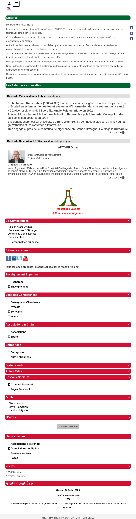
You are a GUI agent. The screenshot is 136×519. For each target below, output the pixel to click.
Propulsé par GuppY (50, 518)
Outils (68, 397)
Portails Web (68, 365)
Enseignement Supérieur (68, 274)
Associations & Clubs (68, 324)
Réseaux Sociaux (68, 377)
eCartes (68, 417)
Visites (68, 466)
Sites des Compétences (68, 294)
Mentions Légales (18, 410)
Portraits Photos (17, 237)
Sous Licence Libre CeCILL (82, 518)
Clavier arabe (15, 403)
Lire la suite (117, 132)
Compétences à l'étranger (22, 230)
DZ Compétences (68, 220)
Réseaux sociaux (68, 250)
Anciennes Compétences (22, 233)
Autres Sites (68, 371)
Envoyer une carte (68, 426)
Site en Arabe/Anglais (20, 227)
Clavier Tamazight (18, 407)
